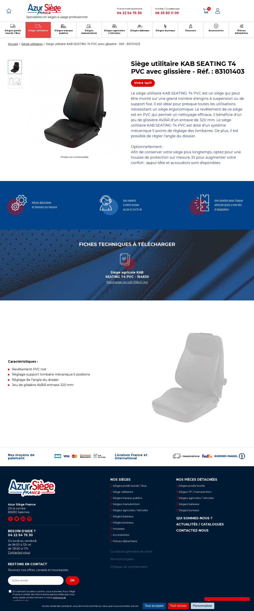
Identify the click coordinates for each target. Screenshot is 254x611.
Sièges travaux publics (129, 498)
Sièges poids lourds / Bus (131, 485)
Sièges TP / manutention (196, 492)
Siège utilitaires (124, 492)
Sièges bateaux (124, 517)
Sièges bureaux (124, 524)
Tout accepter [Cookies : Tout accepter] (154, 605)
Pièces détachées (126, 543)
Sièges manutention (128, 505)
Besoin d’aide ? (43, 533)
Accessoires (122, 537)
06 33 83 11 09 (167, 13)
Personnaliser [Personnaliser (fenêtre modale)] (202, 605)
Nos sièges (120, 479)
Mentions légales (122, 561)
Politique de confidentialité (129, 569)
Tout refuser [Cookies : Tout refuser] (178, 605)
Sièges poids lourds (192, 485)
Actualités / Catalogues (200, 525)
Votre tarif (143, 83)
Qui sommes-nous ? (194, 519)
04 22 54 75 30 (129, 13)
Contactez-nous (19, 552)
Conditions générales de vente (131, 554)
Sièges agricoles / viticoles (132, 511)
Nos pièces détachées (196, 479)
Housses (119, 530)
